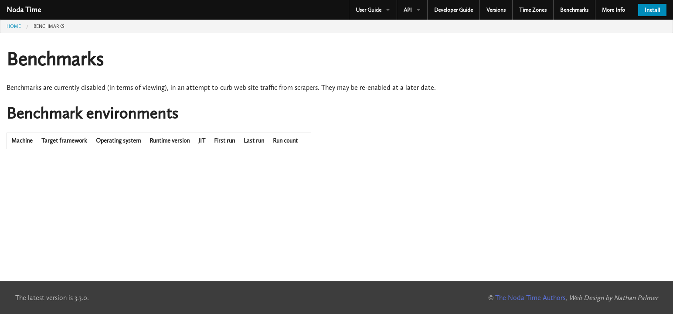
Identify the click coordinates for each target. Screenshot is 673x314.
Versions (496, 10)
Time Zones (533, 10)
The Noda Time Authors (530, 298)
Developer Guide (453, 10)
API (408, 10)
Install (652, 10)
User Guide (368, 10)
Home (14, 26)
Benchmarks (574, 10)
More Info (613, 10)
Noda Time (24, 9)
